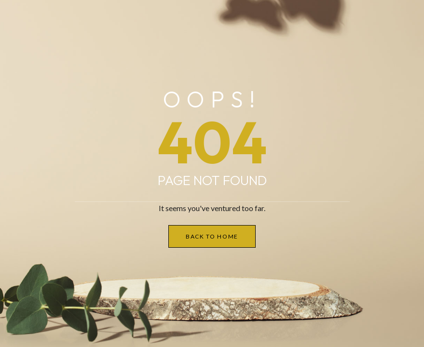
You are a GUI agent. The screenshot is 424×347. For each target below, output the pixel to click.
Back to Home (212, 236)
